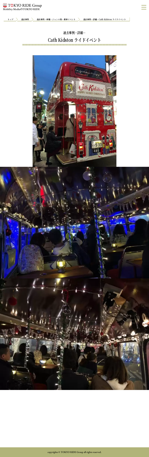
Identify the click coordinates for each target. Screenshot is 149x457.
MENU (145, 6)
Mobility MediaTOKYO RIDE (22, 7)
